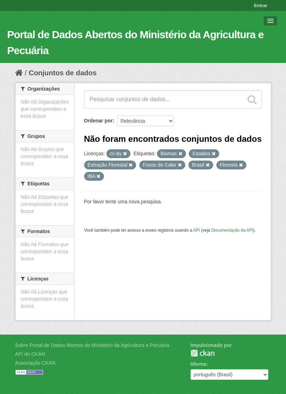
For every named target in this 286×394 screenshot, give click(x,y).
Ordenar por (98, 120)
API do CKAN (30, 354)
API (196, 230)
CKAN (203, 353)
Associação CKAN (35, 363)
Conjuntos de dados (63, 73)
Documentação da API (232, 230)
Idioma (198, 364)
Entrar (260, 5)
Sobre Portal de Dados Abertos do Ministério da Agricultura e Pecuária (92, 345)
